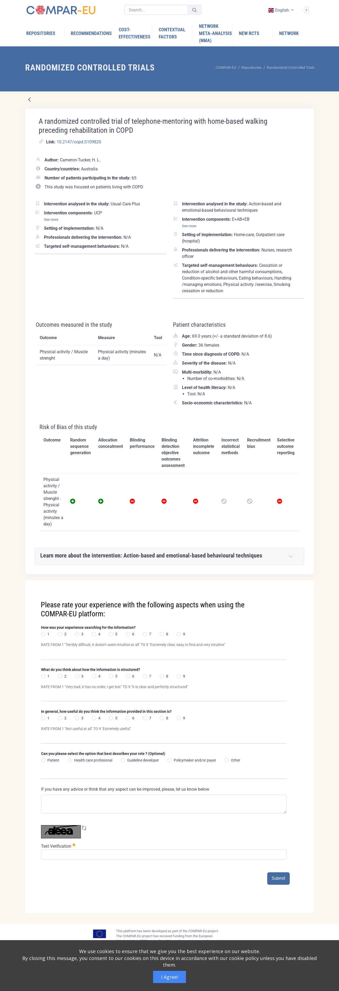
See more (51, 220)
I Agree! (169, 977)
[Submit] (194, 10)
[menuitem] (45, 33)
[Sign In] (305, 9)
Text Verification (58, 846)
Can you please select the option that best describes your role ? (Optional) (103, 753)
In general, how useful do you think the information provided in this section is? (106, 711)
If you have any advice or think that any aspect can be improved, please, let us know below (125, 789)
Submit (278, 878)
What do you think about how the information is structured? (90, 669)
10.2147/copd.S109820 (79, 141)
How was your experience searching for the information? (88, 627)
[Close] (306, 585)
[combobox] (280, 10)
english (278, 10)
